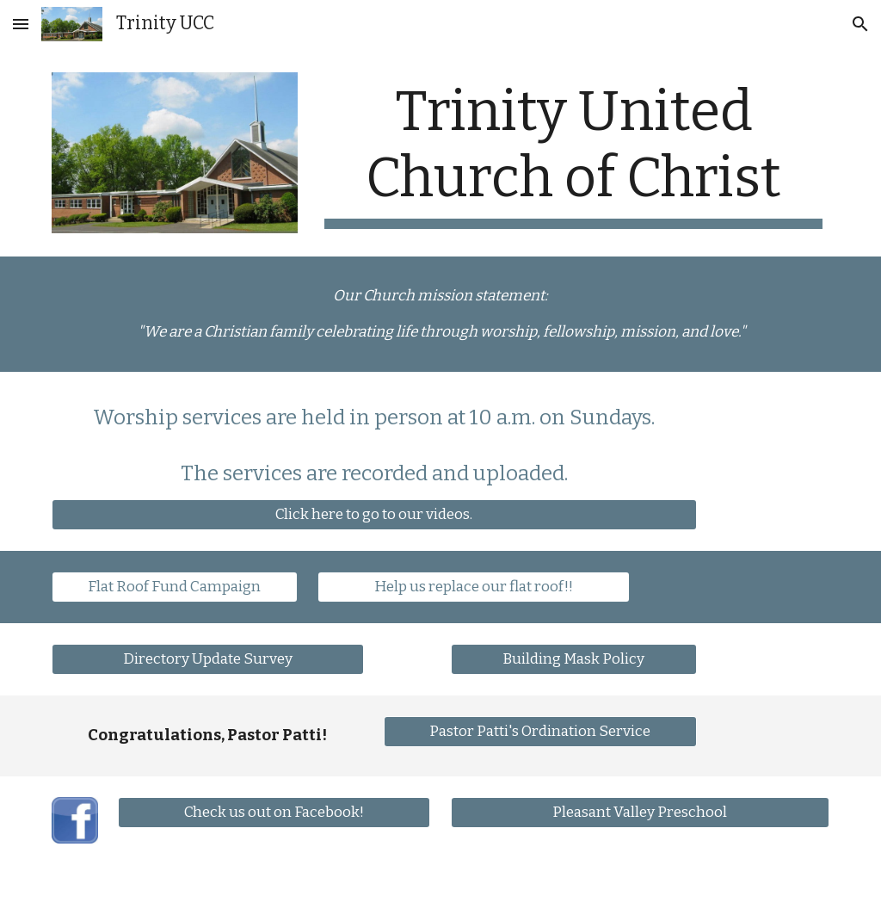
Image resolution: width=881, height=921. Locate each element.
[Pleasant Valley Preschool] (640, 812)
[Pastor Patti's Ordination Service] (540, 731)
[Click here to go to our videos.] (374, 514)
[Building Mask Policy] (574, 658)
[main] (573, 154)
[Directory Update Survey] (207, 658)
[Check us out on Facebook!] (274, 812)
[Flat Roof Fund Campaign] (174, 586)
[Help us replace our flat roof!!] (473, 586)
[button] (20, 23)
